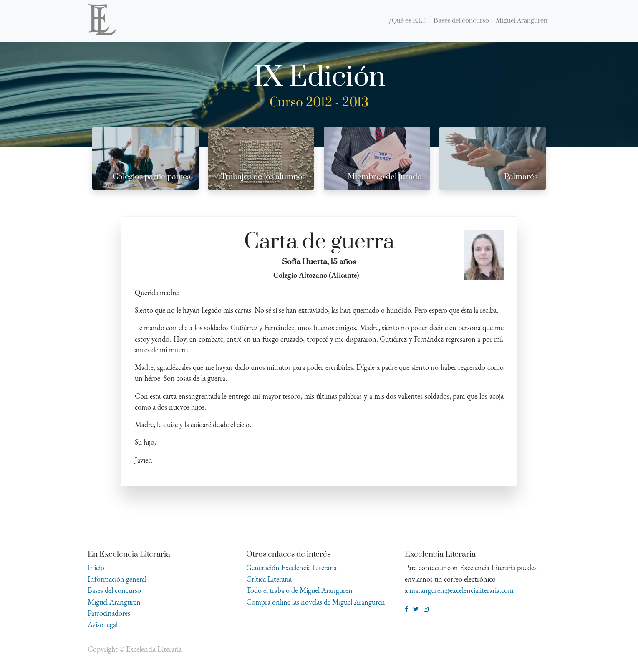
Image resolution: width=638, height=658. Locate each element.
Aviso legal (103, 624)
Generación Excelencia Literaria (291, 567)
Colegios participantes (151, 177)
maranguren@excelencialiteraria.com (461, 590)
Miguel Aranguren (114, 602)
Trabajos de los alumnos (263, 177)
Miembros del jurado (385, 177)
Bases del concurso (114, 590)
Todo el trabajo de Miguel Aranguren (299, 590)
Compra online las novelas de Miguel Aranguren (315, 602)
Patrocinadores (109, 613)
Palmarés (520, 177)
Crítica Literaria (269, 579)
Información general (117, 579)
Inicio (96, 567)
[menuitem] (407, 21)
